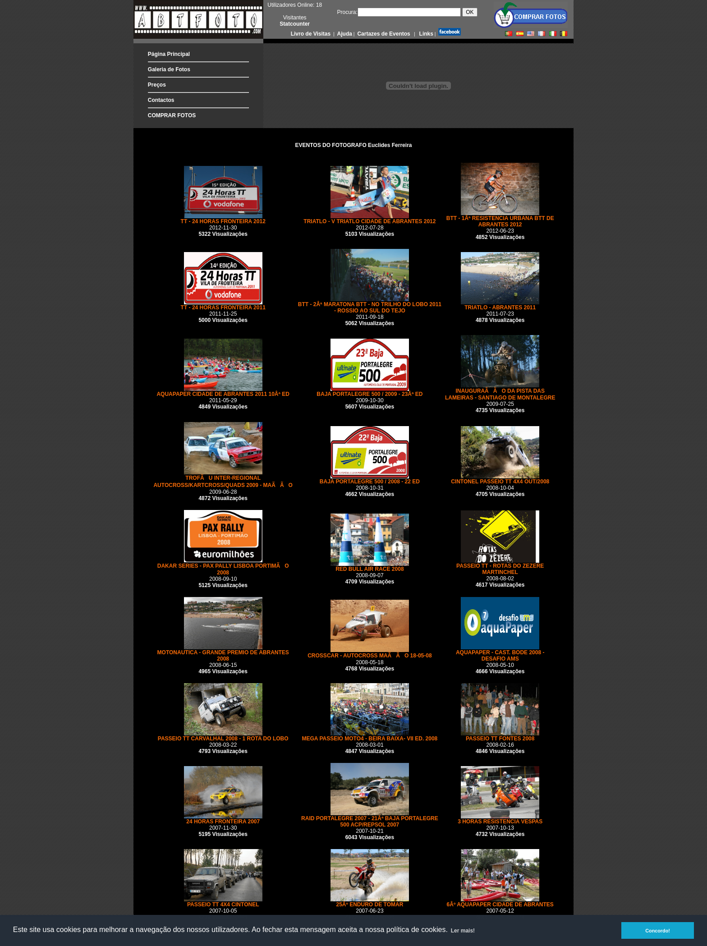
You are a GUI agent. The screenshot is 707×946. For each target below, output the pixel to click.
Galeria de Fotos (169, 69)
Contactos (161, 100)
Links (425, 34)
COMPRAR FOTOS (172, 115)
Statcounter (295, 24)
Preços (157, 85)
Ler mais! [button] (463, 931)
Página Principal (169, 54)
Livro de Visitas (311, 34)
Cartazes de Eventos (383, 34)
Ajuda (344, 34)
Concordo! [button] (657, 930)
